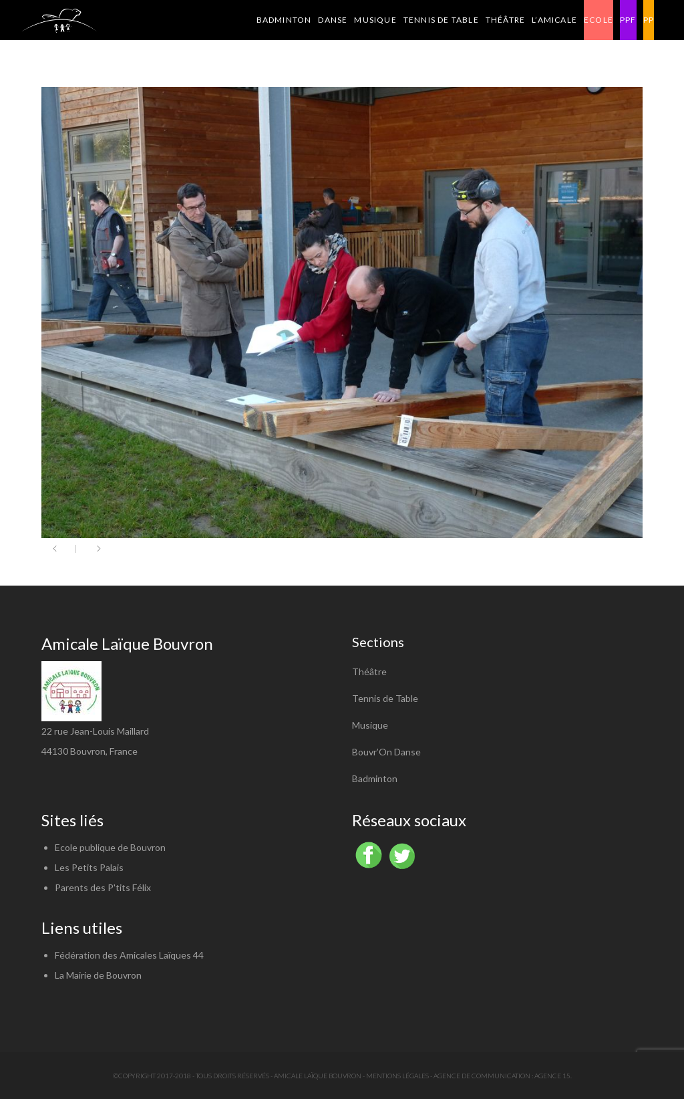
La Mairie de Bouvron (98, 975)
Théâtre (369, 671)
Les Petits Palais (89, 867)
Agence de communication (482, 1076)
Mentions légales (397, 1076)
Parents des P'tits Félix (103, 887)
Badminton (374, 778)
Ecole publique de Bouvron (110, 847)
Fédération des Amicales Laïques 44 (129, 955)
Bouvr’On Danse (386, 751)
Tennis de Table (385, 698)
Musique (370, 725)
